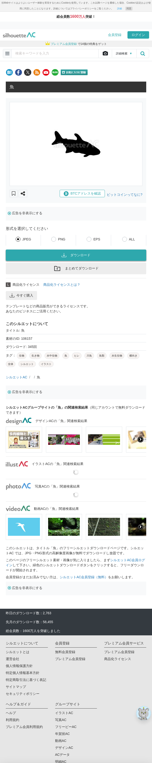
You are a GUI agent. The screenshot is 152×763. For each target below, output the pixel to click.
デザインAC (64, 748)
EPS (96, 239)
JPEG (26, 239)
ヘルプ (11, 713)
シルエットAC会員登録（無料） (84, 577)
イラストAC (64, 713)
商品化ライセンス (117, 659)
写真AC (60, 720)
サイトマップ (16, 687)
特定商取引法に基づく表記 (26, 680)
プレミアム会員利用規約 (24, 727)
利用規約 (12, 720)
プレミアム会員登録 (70, 659)
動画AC (60, 741)
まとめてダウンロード (76, 268)
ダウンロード (76, 255)
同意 (129, 8)
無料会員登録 (65, 652)
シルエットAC (16, 377)
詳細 (119, 8)
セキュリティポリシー (22, 694)
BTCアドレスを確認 (82, 193)
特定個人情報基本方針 (22, 673)
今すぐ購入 (21, 295)
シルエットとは (17, 652)
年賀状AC (62, 734)
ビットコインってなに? (124, 195)
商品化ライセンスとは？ (61, 284)
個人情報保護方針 (19, 666)
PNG (61, 239)
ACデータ (62, 755)
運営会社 (12, 659)
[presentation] (140, 439)
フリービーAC (65, 727)
